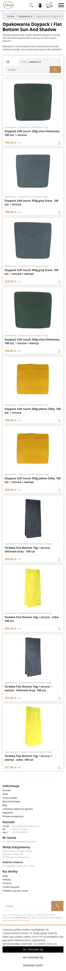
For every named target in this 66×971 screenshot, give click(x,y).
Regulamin (8, 812)
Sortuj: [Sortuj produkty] (31, 61)
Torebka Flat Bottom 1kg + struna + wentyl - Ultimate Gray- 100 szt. (28, 688)
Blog (5, 805)
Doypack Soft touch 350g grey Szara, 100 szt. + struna (31, 202)
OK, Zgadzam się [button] (33, 949)
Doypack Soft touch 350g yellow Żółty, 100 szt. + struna (33, 410)
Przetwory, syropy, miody (15, 890)
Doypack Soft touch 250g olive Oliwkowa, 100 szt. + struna (32, 133)
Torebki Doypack (11, 886)
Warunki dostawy (11, 801)
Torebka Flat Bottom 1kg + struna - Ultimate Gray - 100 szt (28, 549)
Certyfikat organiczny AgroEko (18, 808)
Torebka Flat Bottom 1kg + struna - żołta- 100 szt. (32, 619)
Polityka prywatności (13, 816)
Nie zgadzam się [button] (33, 957)
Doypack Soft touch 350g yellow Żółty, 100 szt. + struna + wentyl (33, 480)
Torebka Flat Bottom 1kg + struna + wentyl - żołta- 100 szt (28, 758)
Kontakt (7, 790)
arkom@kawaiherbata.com (25, 826)
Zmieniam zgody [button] (33, 965)
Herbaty (7, 879)
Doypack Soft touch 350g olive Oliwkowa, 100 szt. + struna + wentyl (32, 341)
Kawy (5, 875)
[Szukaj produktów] (55, 69)
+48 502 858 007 (20, 832)
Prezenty (7, 883)
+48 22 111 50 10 (20, 829)
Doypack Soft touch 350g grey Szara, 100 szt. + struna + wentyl (31, 272)
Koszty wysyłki (10, 797)
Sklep (5, 794)
